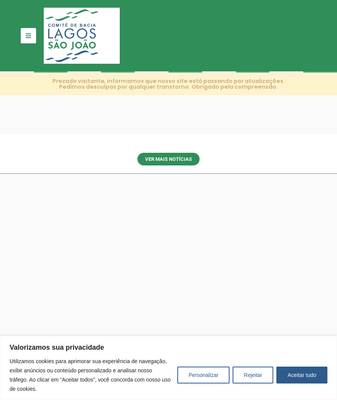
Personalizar (203, 375)
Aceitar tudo (301, 375)
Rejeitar (253, 375)
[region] (168, 368)
